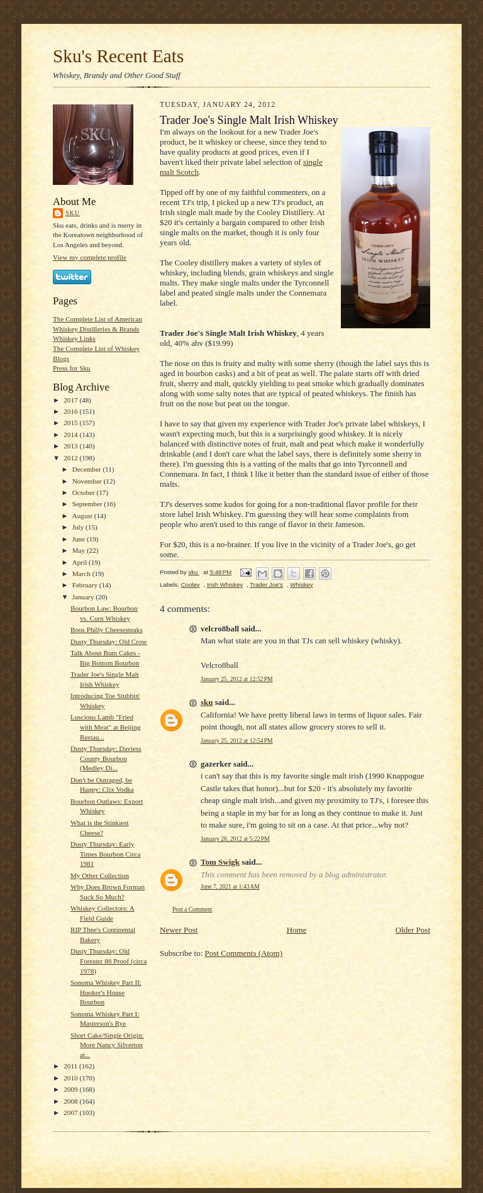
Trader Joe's (266, 584)
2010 (71, 1078)
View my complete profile (89, 257)
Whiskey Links (74, 338)
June (79, 539)
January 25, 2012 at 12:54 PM (237, 740)
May (79, 550)
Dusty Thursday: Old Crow (108, 641)
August (83, 515)
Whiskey (301, 584)
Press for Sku (72, 368)
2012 (71, 458)
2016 (71, 411)
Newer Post (178, 930)
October (84, 492)
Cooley (190, 584)
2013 (71, 446)
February (85, 585)
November (88, 481)
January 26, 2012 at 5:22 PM (235, 838)
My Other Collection (99, 875)
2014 (71, 434)
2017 (71, 400)
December (87, 469)
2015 (71, 422)
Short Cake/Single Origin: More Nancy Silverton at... (107, 1044)
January (84, 597)
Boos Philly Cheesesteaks (106, 629)
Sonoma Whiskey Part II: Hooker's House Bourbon (106, 992)
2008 (71, 1101)
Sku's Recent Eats (118, 56)
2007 (71, 1112)
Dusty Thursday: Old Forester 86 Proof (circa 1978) (108, 960)
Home (297, 930)
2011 (71, 1066)
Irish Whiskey (225, 584)
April (80, 562)
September (88, 504)
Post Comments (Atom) (244, 953)
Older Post (413, 930)
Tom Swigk (220, 862)
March (82, 573)
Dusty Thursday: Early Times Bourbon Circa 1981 (105, 853)
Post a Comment (192, 909)
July (79, 527)
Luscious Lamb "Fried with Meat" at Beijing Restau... (105, 726)
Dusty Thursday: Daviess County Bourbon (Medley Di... (106, 758)
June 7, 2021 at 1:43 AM (230, 886)
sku (72, 212)
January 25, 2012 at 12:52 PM (237, 678)
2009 (71, 1089)
